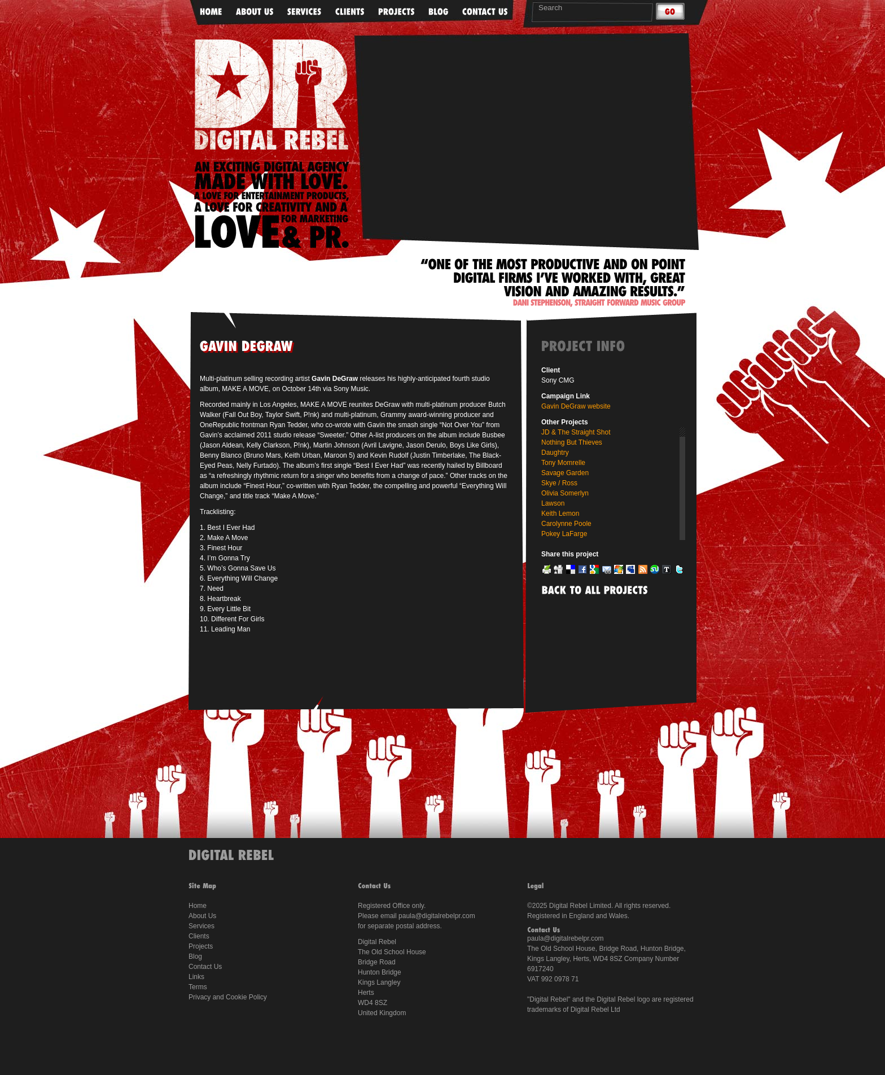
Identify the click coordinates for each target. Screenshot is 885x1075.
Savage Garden (565, 473)
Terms (198, 987)
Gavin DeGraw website (576, 406)
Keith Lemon (560, 513)
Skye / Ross (559, 483)
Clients (199, 936)
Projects (201, 946)
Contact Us (205, 967)
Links (196, 977)
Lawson (552, 503)
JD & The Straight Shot (576, 432)
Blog (195, 956)
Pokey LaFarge (564, 534)
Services (201, 926)
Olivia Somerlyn (565, 493)
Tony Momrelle (563, 463)
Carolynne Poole (566, 524)
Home (198, 906)
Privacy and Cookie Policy (228, 997)
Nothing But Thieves (571, 442)
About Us (202, 916)
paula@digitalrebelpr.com (436, 916)
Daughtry (555, 453)
